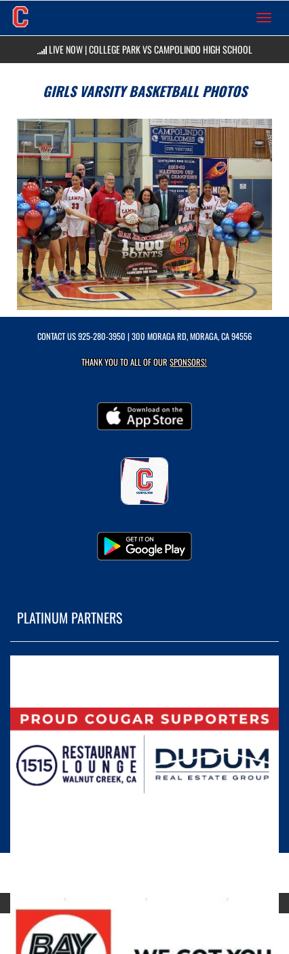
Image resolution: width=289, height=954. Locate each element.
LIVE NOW (66, 49)
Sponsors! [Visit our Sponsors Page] (188, 362)
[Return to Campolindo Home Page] (20, 18)
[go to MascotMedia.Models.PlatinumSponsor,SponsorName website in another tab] (144, 756)
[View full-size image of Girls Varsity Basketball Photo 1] (144, 214)
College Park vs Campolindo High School (170, 49)
